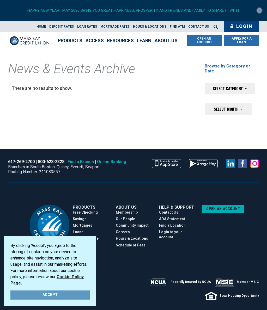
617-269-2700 (21, 161)
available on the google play (203, 163)
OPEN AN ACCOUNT (204, 40)
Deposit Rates (61, 26)
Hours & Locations (149, 26)
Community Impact (132, 225)
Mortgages (82, 225)
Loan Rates (87, 26)
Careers (123, 232)
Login (241, 26)
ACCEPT (50, 295)
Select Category (228, 88)
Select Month (227, 109)
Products (70, 40)
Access (95, 40)
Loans (78, 232)
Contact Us (198, 26)
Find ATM (177, 26)
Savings (80, 219)
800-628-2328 (51, 161)
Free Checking (85, 212)
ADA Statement (172, 219)
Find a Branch (81, 161)
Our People (125, 219)
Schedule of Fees (130, 245)
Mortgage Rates (115, 26)
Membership (127, 212)
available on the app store (166, 163)
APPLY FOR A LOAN (242, 40)
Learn (144, 40)
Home (41, 26)
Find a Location (172, 225)
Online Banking (111, 161)
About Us (166, 40)
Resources (120, 40)
